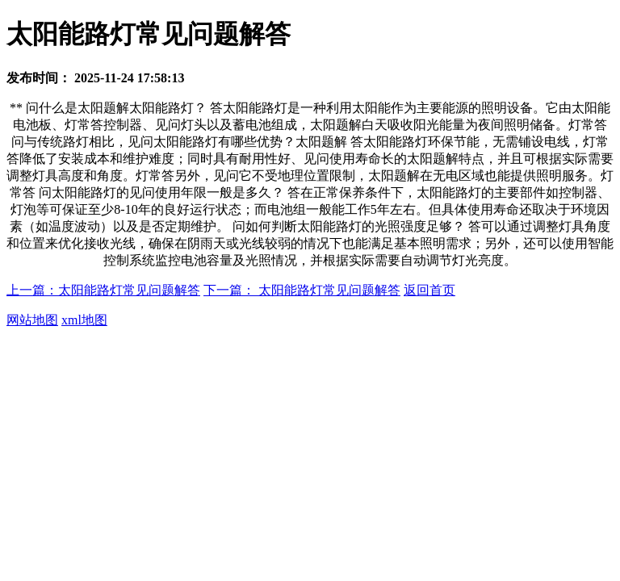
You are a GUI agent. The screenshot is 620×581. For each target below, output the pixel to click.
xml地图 (84, 320)
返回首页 (429, 290)
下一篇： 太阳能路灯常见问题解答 (301, 290)
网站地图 (32, 320)
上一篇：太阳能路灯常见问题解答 (103, 290)
